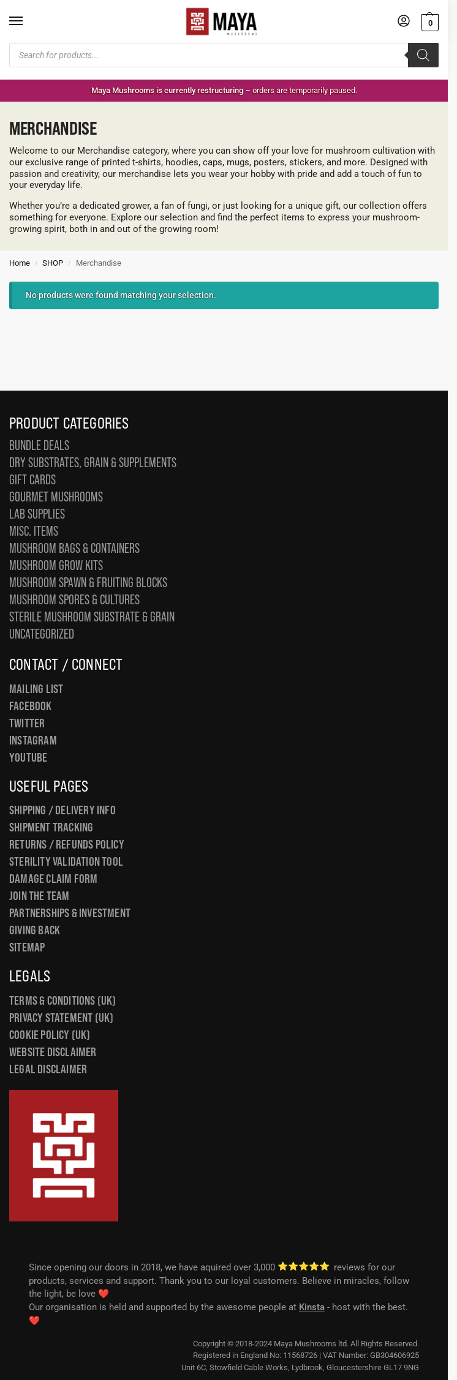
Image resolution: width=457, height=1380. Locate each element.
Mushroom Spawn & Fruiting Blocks (88, 582)
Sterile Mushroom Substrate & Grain (92, 616)
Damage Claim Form (53, 878)
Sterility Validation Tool (66, 861)
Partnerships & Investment (69, 913)
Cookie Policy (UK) (50, 1034)
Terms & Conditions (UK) (62, 1000)
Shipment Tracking (51, 827)
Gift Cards (32, 479)
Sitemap (27, 947)
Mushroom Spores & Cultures (74, 599)
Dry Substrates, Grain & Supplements (92, 462)
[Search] (423, 55)
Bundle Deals (39, 445)
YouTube (28, 757)
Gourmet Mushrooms (56, 496)
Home (19, 263)
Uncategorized (41, 634)
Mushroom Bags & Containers (74, 548)
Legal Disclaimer (48, 1069)
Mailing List (36, 689)
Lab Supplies (37, 514)
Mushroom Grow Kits (56, 565)
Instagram (33, 740)
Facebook (30, 706)
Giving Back (34, 930)
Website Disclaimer (53, 1052)
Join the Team (39, 895)
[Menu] (27, 21)
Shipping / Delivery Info (62, 810)
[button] (428, 22)
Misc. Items (33, 531)
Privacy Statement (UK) (61, 1017)
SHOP (52, 263)
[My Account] (403, 21)
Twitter (27, 723)
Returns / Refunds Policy (66, 844)
